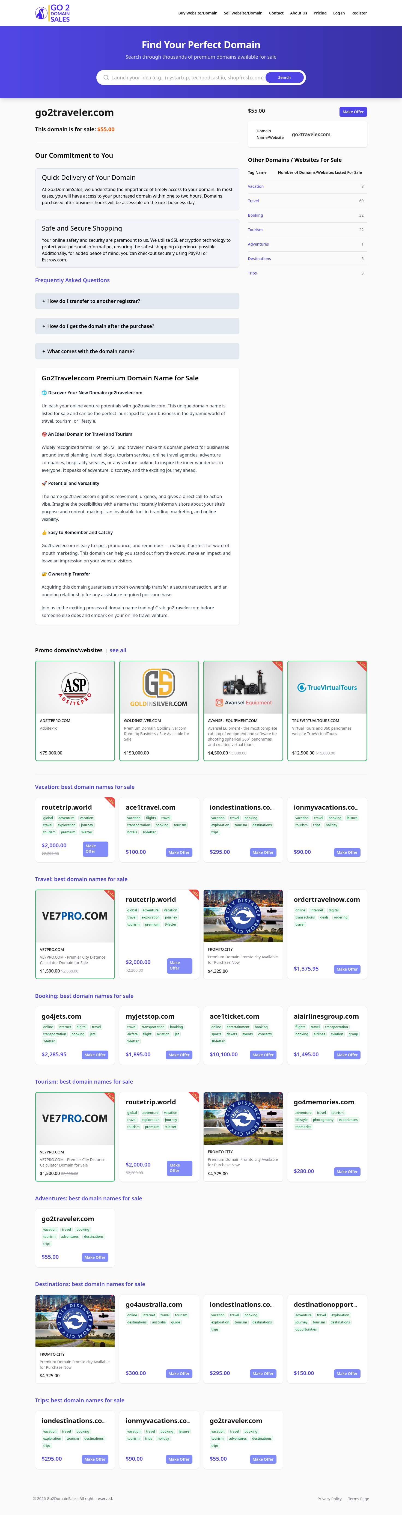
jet (177, 1034)
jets (93, 1034)
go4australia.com (154, 1304)
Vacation (256, 186)
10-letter (149, 832)
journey (87, 825)
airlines (319, 1034)
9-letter (86, 832)
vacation (86, 818)
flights (151, 818)
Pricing (320, 13)
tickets (232, 1034)
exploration (67, 825)
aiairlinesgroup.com (326, 1016)
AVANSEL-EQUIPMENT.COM (233, 720)
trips (215, 832)
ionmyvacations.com (328, 807)
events (247, 1034)
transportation (138, 825)
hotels (132, 832)
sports (216, 1034)
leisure (352, 818)
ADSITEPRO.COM (55, 720)
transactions (305, 917)
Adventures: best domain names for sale (88, 1198)
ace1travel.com (151, 807)
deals (324, 917)
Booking (255, 215)
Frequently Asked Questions (72, 280)
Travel (253, 200)
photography (323, 1119)
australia (159, 1322)
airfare (132, 1034)
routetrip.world (67, 807)
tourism (49, 832)
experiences (348, 1119)
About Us (298, 13)
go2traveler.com (74, 112)
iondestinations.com (243, 807)
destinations (262, 825)
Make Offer (353, 111)
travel (47, 825)
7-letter (49, 1041)
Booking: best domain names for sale (84, 996)
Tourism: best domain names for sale (84, 1081)
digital (334, 910)
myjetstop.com (150, 1016)
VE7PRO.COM (52, 949)
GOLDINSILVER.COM (142, 720)
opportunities (306, 1329)
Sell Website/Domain (243, 13)
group (353, 1034)
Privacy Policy (329, 1498)
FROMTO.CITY (220, 949)
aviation (163, 1034)
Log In (339, 13)
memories (303, 1127)
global (48, 818)
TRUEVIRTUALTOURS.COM (316, 720)
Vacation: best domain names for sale (85, 787)
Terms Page (358, 1498)
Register (359, 13)
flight (147, 1034)
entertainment (238, 1027)
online (300, 910)
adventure (66, 818)
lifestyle (302, 1119)
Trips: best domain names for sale (80, 1400)
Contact (276, 13)
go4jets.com (61, 1016)
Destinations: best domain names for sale (90, 1284)
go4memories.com (324, 1101)
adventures (70, 1236)
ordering (341, 917)
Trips (252, 273)
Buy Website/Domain (198, 13)
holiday (331, 825)
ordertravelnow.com (327, 899)
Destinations (259, 258)
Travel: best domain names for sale (81, 879)
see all (118, 650)
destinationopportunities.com (343, 1304)
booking (162, 825)
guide (175, 1322)
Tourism (255, 229)
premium (68, 832)
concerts (265, 1034)
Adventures (258, 244)
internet (317, 910)
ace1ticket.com (235, 1016)
